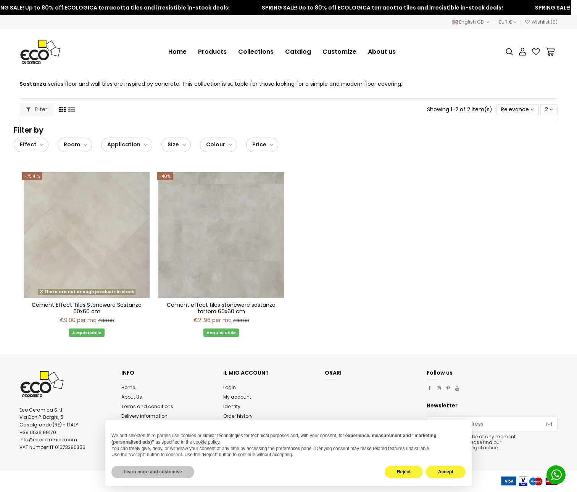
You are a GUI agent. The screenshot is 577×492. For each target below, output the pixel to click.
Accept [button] (445, 471)
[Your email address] (484, 424)
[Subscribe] (549, 424)
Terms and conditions (147, 406)
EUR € (508, 22)
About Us (131, 397)
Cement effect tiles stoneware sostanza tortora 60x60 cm (221, 308)
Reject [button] (404, 471)
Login (229, 387)
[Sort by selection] (517, 109)
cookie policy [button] (206, 442)
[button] (255, 51)
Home (128, 387)
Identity (231, 406)
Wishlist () (541, 22)
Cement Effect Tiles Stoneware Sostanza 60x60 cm (87, 308)
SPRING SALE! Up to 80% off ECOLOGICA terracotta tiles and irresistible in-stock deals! (385, 7)
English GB (471, 22)
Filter (36, 109)
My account (237, 397)
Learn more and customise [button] (153, 471)
